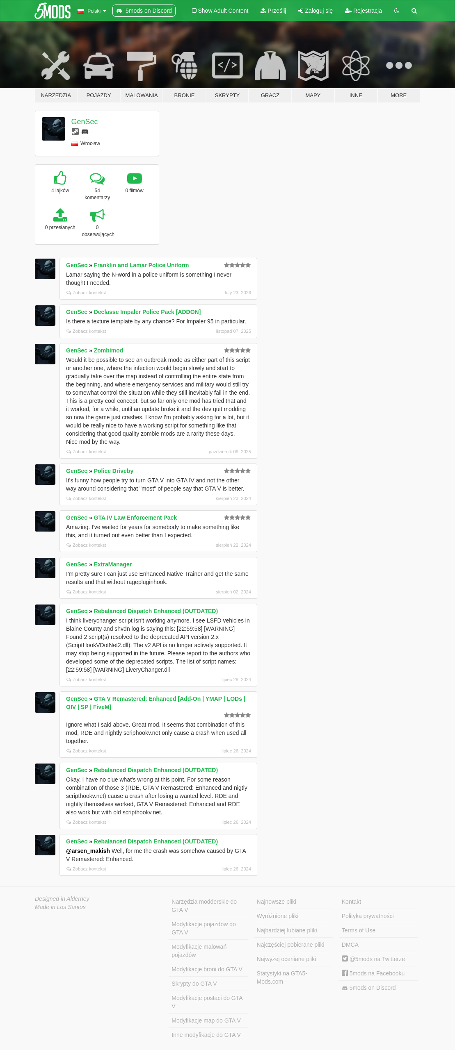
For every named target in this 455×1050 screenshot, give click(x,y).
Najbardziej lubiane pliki (287, 930)
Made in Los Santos (60, 907)
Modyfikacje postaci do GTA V (206, 1002)
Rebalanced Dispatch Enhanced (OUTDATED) (156, 611)
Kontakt (351, 901)
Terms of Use (358, 930)
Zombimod (108, 350)
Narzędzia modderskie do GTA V (204, 905)
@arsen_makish (88, 851)
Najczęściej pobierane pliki (291, 944)
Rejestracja (363, 10)
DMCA (350, 944)
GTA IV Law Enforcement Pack (135, 517)
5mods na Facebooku (373, 973)
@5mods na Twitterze (373, 959)
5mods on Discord (369, 987)
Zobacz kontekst (86, 292)
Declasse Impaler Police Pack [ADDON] (147, 312)
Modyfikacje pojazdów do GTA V (203, 928)
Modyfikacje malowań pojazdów (198, 950)
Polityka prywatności (368, 916)
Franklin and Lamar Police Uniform (141, 265)
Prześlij (273, 10)
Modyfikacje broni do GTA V (206, 969)
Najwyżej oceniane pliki (286, 959)
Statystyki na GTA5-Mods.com (282, 977)
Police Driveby (114, 471)
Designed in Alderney (62, 898)
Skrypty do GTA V (194, 983)
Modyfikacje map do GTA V (206, 1020)
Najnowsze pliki (276, 901)
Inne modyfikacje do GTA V (206, 1035)
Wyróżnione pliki (278, 916)
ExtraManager (113, 564)
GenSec (84, 122)
